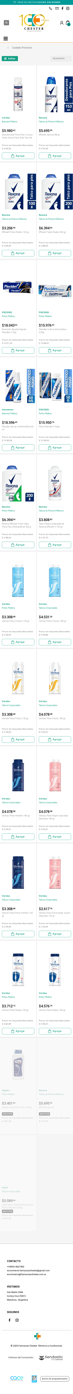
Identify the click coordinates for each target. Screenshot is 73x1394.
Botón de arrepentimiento (55, 1378)
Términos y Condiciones (50, 1345)
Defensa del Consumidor (20, 1357)
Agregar (17, 156)
